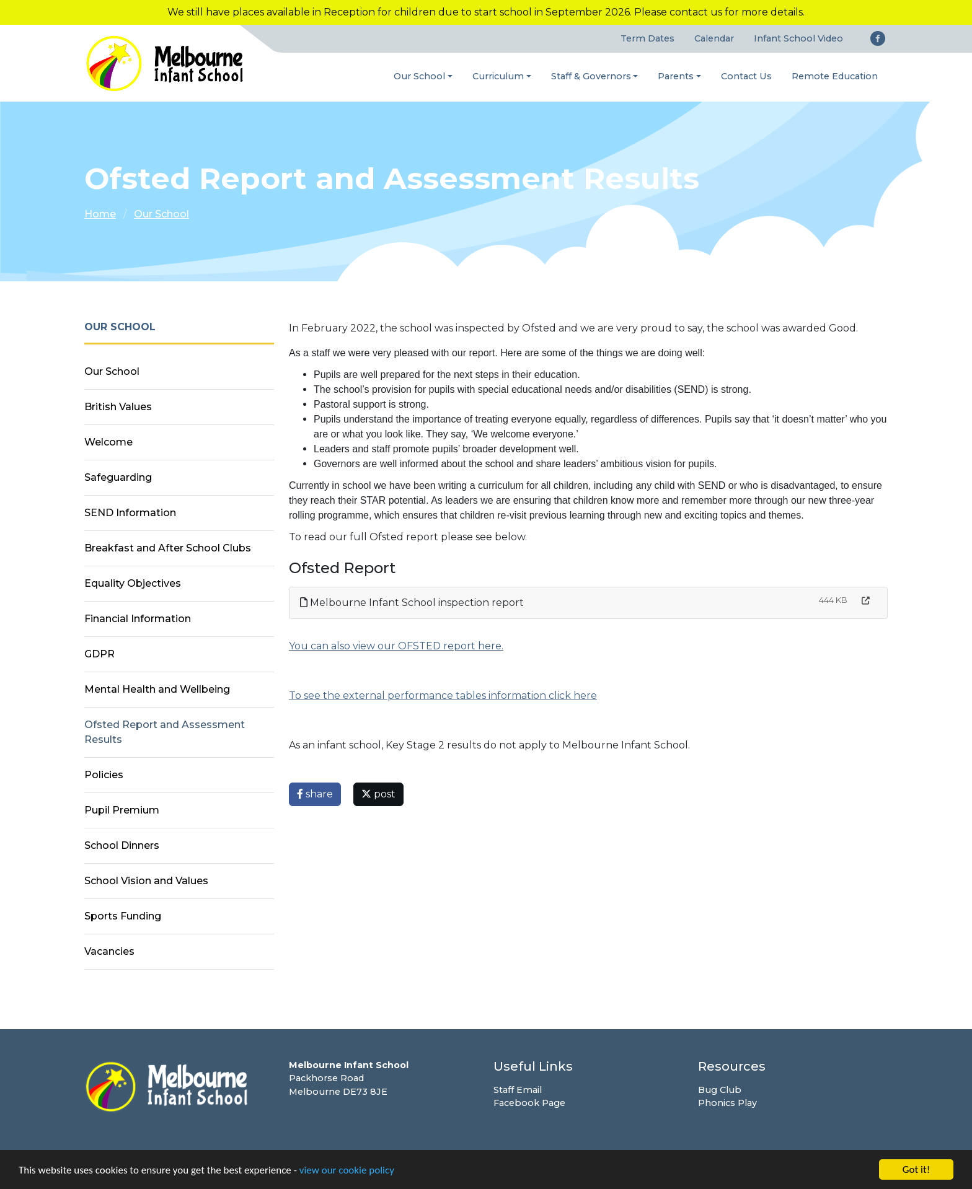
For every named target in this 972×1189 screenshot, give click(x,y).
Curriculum (498, 76)
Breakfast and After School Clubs (167, 548)
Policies (103, 775)
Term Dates (647, 38)
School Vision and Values (146, 881)
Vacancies (109, 951)
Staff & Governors (591, 76)
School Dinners (121, 845)
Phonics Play (727, 1102)
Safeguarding (118, 477)
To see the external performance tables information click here (443, 695)
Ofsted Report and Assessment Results (164, 732)
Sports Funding (122, 916)
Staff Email (517, 1089)
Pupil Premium (121, 810)
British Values (118, 407)
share (315, 794)
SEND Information (130, 513)
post (378, 794)
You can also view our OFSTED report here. (396, 646)
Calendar (714, 38)
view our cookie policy (346, 1171)
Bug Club (719, 1089)
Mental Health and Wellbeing (157, 689)
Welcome (108, 442)
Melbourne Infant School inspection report (412, 602)
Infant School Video (798, 38)
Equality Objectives (132, 583)
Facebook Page (529, 1102)
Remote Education (835, 76)
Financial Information (137, 619)
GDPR (99, 654)
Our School (419, 76)
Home (100, 214)
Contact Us (746, 76)
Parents (676, 76)
